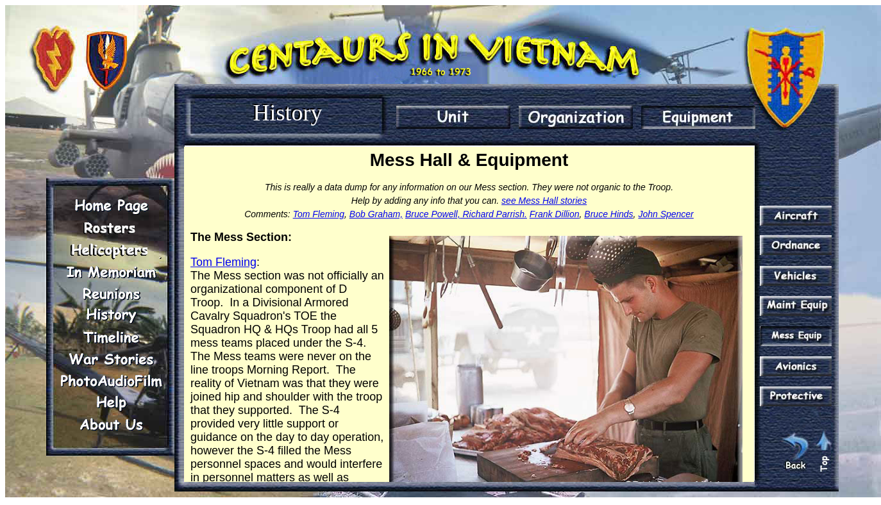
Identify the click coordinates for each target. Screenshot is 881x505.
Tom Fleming (318, 214)
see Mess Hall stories (544, 200)
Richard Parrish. (493, 214)
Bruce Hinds (608, 214)
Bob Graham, (376, 214)
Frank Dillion (555, 214)
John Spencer (665, 214)
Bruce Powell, (432, 214)
